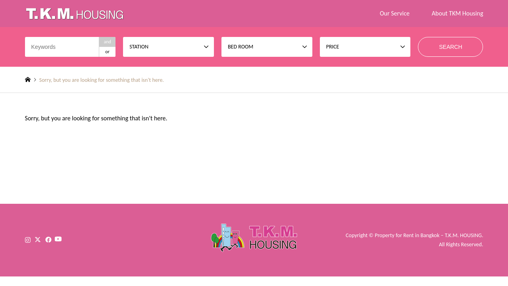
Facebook (47, 239)
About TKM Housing (457, 13)
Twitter (37, 239)
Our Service (395, 13)
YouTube (66, 239)
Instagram (28, 239)
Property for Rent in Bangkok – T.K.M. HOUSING (428, 235)
